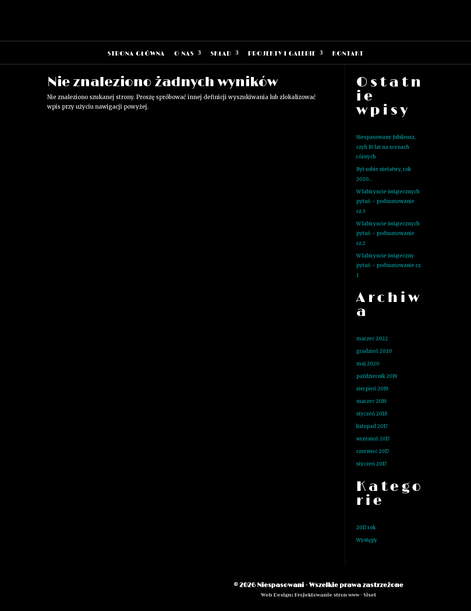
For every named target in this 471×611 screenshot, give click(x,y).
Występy (366, 540)
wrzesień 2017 (373, 439)
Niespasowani (280, 585)
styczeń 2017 (371, 464)
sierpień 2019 (372, 389)
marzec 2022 (372, 339)
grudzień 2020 (374, 351)
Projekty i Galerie (282, 53)
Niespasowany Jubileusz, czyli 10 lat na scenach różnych (385, 147)
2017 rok (366, 527)
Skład (220, 53)
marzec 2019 (371, 401)
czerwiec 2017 (372, 451)
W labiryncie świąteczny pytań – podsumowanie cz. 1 (389, 265)
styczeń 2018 (371, 414)
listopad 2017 (371, 426)
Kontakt (348, 53)
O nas (184, 53)
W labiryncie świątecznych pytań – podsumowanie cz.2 (387, 233)
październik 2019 (376, 376)
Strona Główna (136, 53)
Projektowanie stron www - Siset (335, 595)
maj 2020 (367, 364)
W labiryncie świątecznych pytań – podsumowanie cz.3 (387, 201)
